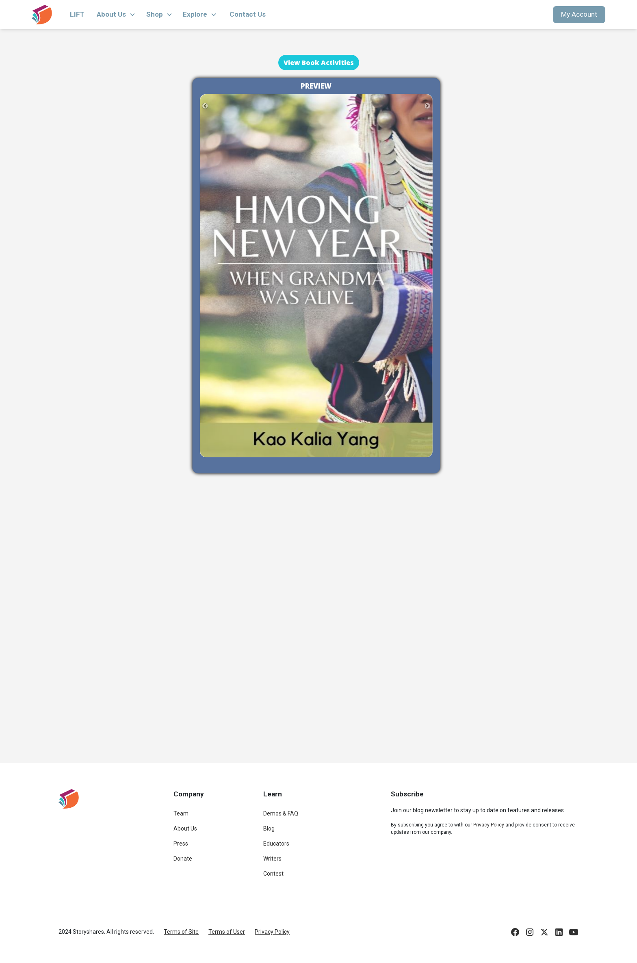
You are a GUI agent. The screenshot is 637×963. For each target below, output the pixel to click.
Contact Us (248, 14)
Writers (272, 858)
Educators (276, 843)
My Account (579, 14)
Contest (273, 873)
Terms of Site (181, 931)
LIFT (77, 14)
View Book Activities (319, 62)
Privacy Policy (272, 931)
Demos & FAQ (280, 813)
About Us (185, 828)
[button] (116, 14)
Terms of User (226, 931)
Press (180, 843)
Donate (182, 858)
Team (180, 813)
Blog (269, 828)
